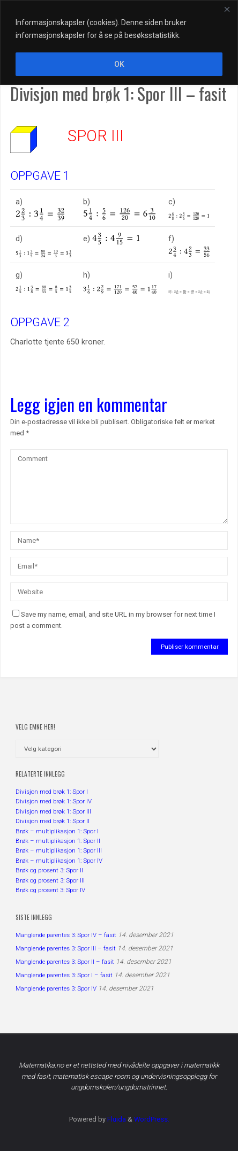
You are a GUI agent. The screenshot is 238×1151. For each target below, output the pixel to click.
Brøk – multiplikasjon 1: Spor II (58, 841)
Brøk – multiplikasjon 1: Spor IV (59, 860)
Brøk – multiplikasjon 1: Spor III (59, 850)
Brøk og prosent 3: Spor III (50, 880)
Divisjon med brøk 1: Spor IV (54, 801)
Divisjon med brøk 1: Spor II (53, 821)
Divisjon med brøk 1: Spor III (53, 811)
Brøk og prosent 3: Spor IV (50, 890)
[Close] (226, 9)
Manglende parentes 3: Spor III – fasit (66, 948)
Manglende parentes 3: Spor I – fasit (64, 975)
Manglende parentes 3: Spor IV (56, 988)
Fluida (116, 1119)
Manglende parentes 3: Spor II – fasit (65, 961)
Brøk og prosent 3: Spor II (49, 870)
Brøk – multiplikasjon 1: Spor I (57, 831)
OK (119, 64)
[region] (119, 42)
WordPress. (151, 1119)
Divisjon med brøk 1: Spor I (52, 791)
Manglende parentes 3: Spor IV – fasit (66, 935)
